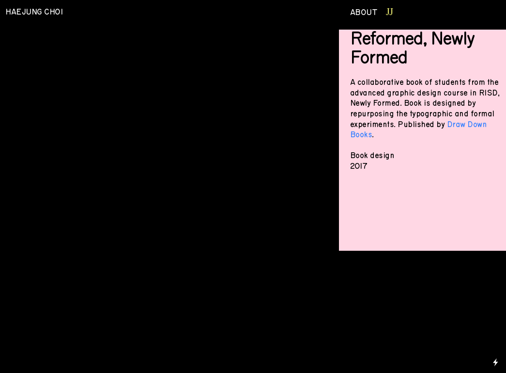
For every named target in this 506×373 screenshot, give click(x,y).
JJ (389, 11)
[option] (166, 137)
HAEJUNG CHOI (35, 12)
